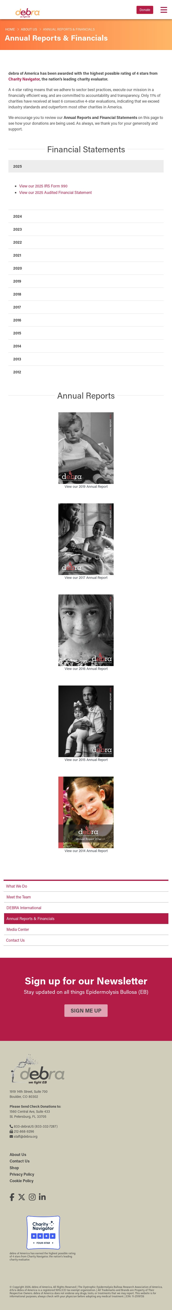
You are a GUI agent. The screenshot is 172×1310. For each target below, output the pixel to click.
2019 (17, 281)
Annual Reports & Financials (30, 918)
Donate (145, 9)
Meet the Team (18, 896)
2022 (17, 242)
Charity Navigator (24, 78)
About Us (29, 29)
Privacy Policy (22, 1174)
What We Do (16, 886)
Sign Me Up (86, 1010)
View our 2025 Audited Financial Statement (55, 192)
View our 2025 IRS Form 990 (43, 185)
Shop (14, 1167)
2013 (17, 358)
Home (10, 29)
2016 (17, 319)
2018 (17, 294)
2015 (17, 332)
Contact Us (15, 940)
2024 (17, 216)
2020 (17, 268)
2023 (17, 229)
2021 (17, 255)
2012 (17, 371)
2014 (17, 345)
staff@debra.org (23, 1136)
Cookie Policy (21, 1180)
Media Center (17, 929)
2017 (17, 306)
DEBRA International (23, 907)
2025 (17, 166)
